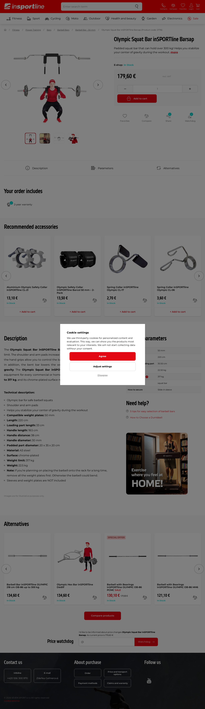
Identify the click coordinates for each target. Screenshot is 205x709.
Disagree (103, 375)
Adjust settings (102, 366)
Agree (102, 356)
